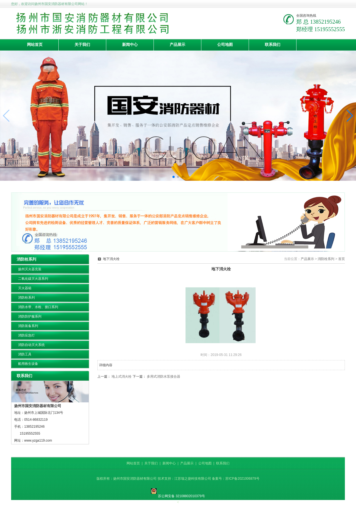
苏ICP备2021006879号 (242, 479)
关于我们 (82, 45)
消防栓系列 (326, 259)
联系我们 (272, 45)
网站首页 (35, 45)
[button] (173, 177)
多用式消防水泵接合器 (163, 376)
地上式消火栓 (122, 376)
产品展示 (177, 45)
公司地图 (225, 45)
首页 (341, 259)
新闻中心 (130, 45)
